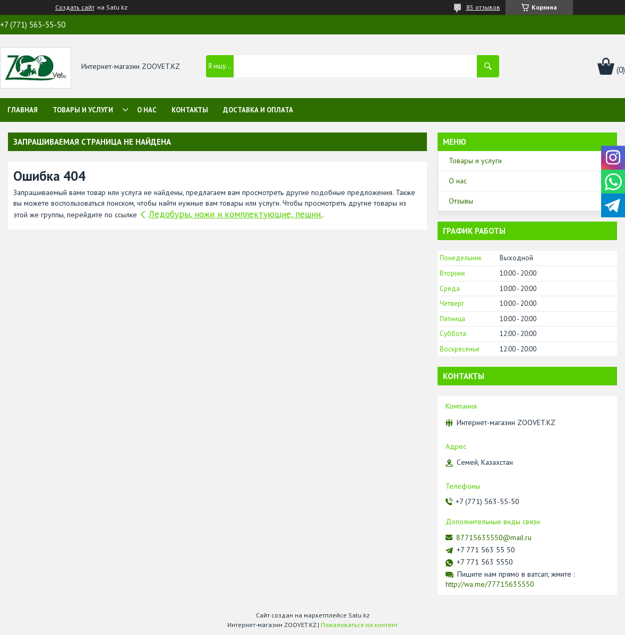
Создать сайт (75, 7)
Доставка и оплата (258, 109)
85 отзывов (483, 7)
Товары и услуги (83, 109)
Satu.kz (359, 615)
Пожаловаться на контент (359, 625)
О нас (147, 109)
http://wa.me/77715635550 (490, 584)
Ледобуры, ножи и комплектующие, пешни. (235, 214)
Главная (22, 109)
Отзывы (461, 201)
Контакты (190, 109)
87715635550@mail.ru (494, 537)
